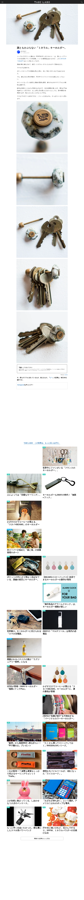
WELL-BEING (10, 529)
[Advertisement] (42, 872)
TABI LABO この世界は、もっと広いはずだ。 (42, 443)
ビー (51, 378)
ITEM (44, 447)
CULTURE (9, 611)
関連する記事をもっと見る (42, 838)
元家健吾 (66, 375)
